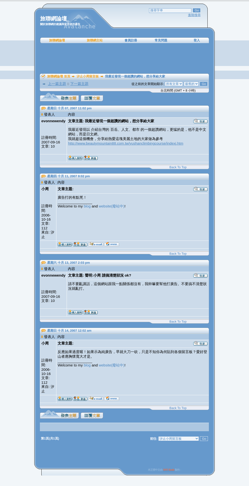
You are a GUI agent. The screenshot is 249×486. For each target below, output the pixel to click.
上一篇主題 (57, 84)
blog (87, 206)
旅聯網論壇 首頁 (58, 76)
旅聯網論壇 (57, 40)
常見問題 (161, 40)
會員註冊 (130, 40)
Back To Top (178, 167)
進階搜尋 (194, 15)
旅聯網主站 (95, 40)
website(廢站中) (111, 206)
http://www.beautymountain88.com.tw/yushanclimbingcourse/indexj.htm (125, 143)
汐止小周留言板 (88, 76)
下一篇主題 (79, 84)
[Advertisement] (124, 58)
